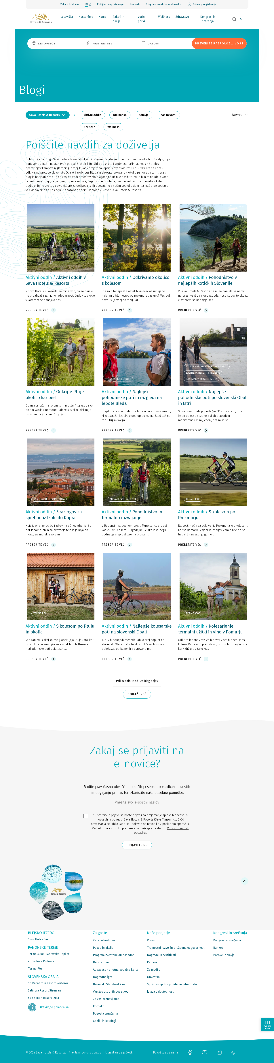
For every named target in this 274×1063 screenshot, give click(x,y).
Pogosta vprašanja (105, 1013)
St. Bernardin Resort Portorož (48, 983)
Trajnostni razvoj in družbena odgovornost (175, 947)
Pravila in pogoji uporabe (85, 1052)
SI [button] (241, 19)
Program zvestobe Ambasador (163, 4)
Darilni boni (101, 962)
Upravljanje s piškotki (119, 1052)
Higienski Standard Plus (109, 984)
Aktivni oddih (92, 115)
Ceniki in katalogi (104, 1021)
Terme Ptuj (35, 968)
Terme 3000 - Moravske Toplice (49, 954)
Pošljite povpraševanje (110, 4)
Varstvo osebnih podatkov (110, 991)
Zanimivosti (168, 115)
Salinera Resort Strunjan (44, 990)
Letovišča (66, 16)
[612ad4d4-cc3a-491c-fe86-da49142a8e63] (137, 803)
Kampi (103, 16)
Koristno (89, 127)
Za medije (153, 969)
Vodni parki (141, 19)
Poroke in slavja (224, 955)
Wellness (164, 16)
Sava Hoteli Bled (39, 939)
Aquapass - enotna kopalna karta (115, 969)
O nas (151, 940)
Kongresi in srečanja (208, 19)
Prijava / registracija (202, 4)
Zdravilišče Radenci (41, 961)
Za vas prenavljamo (106, 999)
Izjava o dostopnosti (160, 991)
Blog (88, 4)
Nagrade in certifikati (161, 955)
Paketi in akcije (118, 19)
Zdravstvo (182, 16)
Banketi (218, 947)
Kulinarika (120, 115)
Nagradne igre (103, 977)
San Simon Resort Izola (43, 998)
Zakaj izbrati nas (69, 4)
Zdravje (144, 115)
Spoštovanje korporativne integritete (172, 984)
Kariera (152, 962)
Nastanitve (85, 16)
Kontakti (135, 4)
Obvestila (153, 977)
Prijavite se (137, 845)
